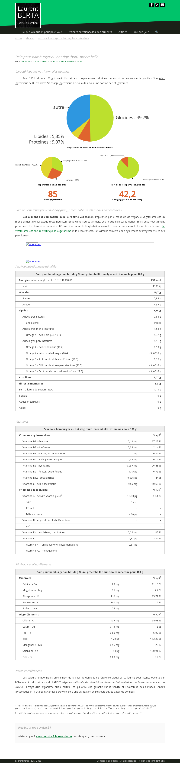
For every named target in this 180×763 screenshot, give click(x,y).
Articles (122, 32)
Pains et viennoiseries (63, 61)
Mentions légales (128, 760)
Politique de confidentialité (151, 760)
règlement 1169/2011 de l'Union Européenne (86, 706)
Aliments (25, 61)
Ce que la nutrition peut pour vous (42, 32)
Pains (79, 61)
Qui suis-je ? (141, 32)
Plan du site (112, 760)
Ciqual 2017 (118, 677)
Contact (101, 760)
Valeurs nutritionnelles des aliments (90, 32)
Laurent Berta (22, 760)
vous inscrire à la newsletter (54, 736)
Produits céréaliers (41, 61)
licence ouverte (151, 677)
